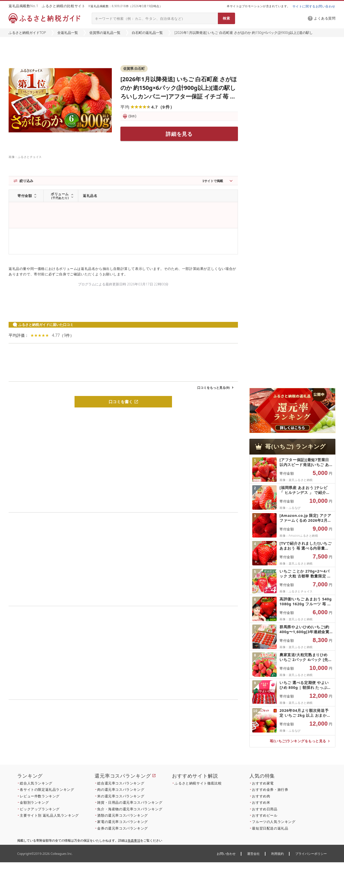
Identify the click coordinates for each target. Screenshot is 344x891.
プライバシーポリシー (311, 853)
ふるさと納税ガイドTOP (27, 32)
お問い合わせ (226, 853)
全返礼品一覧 (67, 32)
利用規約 (277, 853)
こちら (159, 738)
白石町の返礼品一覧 (147, 32)
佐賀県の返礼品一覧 (104, 32)
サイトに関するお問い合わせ (313, 6)
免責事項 (134, 840)
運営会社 (253, 853)
